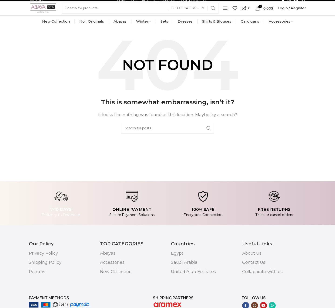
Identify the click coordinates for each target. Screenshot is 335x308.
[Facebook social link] (283, 4)
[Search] (141, 21)
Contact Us (253, 280)
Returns (37, 289)
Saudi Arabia (184, 280)
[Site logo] (44, 21)
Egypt (177, 271)
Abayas (107, 271)
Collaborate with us (262, 289)
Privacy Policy (43, 271)
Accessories (112, 280)
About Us (251, 271)
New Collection (116, 289)
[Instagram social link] (289, 4)
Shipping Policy (45, 280)
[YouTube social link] (296, 4)
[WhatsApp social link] (303, 4)
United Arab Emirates (193, 289)
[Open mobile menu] (225, 21)
